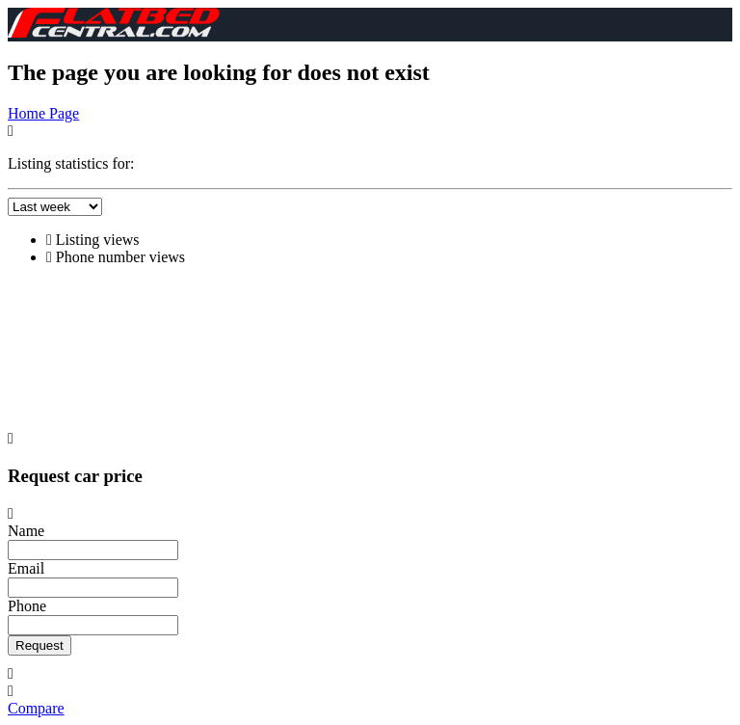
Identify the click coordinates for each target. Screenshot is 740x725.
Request (39, 645)
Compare (36, 708)
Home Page (43, 113)
